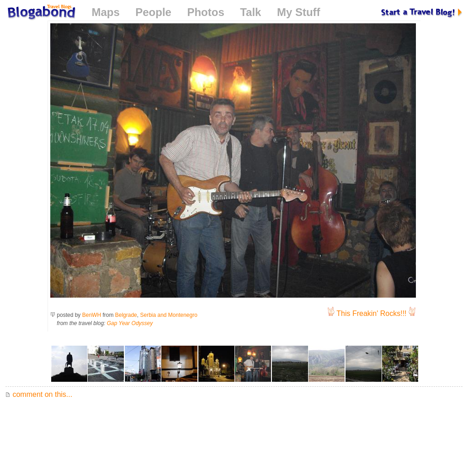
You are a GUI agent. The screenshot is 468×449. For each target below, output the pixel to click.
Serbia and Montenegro (168, 315)
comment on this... (38, 394)
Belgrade (126, 315)
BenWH (91, 315)
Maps (105, 12)
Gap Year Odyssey (130, 323)
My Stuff (298, 12)
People (153, 12)
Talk (250, 12)
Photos (205, 12)
